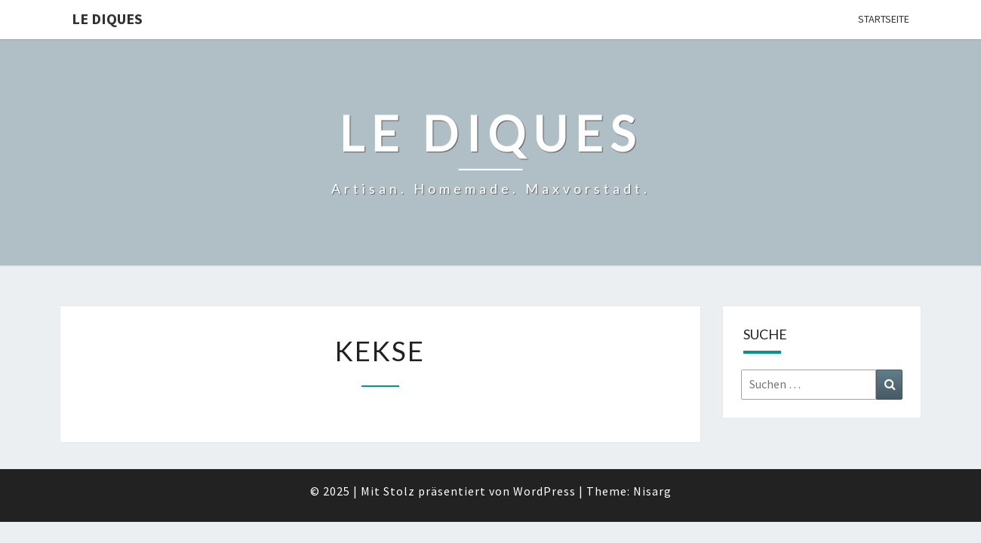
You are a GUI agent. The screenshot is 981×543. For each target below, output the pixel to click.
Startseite (883, 19)
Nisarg (652, 491)
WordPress (544, 491)
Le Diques (107, 18)
